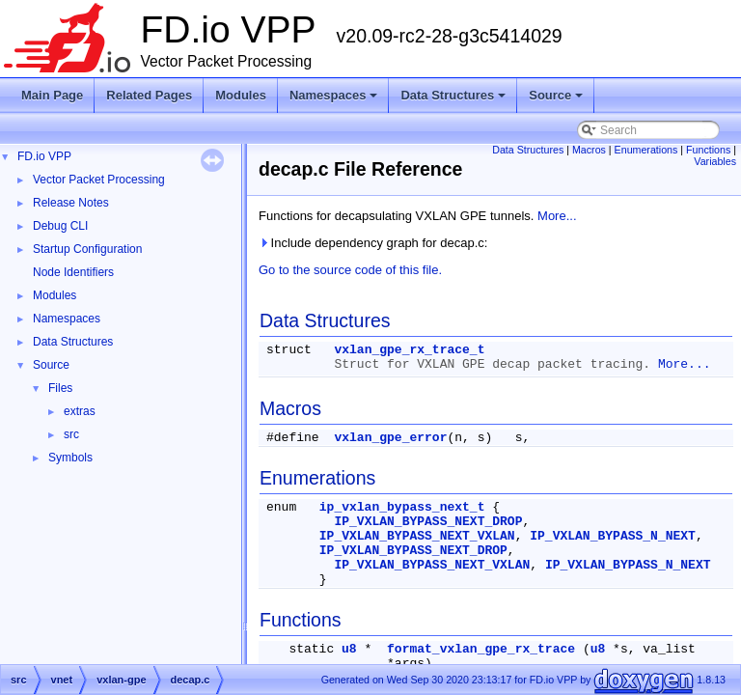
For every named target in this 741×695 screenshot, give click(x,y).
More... (556, 215)
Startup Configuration (87, 249)
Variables (715, 161)
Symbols (70, 457)
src (71, 434)
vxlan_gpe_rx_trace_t (409, 350)
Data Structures (454, 100)
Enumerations (646, 149)
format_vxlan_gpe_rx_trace (481, 649)
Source (557, 100)
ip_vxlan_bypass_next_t (402, 507)
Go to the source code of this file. (350, 270)
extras (80, 411)
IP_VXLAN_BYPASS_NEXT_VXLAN (417, 536)
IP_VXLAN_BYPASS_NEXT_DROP (428, 521)
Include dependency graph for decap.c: (373, 243)
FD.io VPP (44, 156)
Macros (589, 149)
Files (60, 388)
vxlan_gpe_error (390, 438)
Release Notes (71, 202)
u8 (349, 649)
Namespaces (335, 100)
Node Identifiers (73, 272)
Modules (240, 95)
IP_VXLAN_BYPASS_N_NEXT (613, 536)
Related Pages (149, 95)
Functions (708, 149)
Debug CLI (60, 226)
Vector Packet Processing (99, 179)
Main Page (52, 95)
